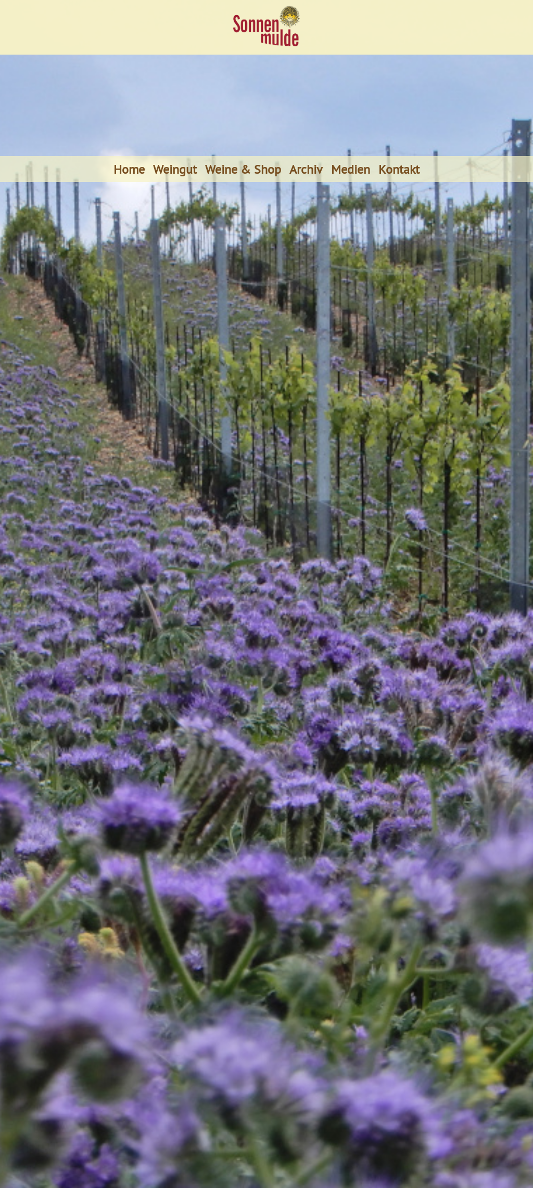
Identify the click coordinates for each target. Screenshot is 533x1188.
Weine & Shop (243, 169)
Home (129, 169)
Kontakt (399, 169)
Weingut (175, 169)
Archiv (306, 169)
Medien (350, 169)
